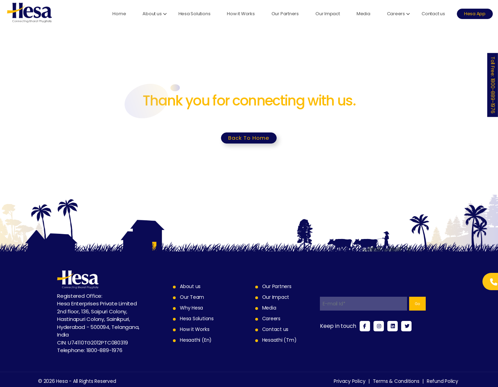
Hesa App (475, 13)
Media (363, 13)
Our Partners (285, 13)
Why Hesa (191, 307)
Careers (271, 318)
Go (417, 303)
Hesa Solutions (194, 13)
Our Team (192, 297)
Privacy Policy (349, 381)
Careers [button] (396, 13)
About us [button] (152, 13)
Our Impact (327, 13)
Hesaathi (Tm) (279, 340)
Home (119, 13)
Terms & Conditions (396, 381)
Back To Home (248, 137)
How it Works (241, 13)
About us (190, 286)
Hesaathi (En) (196, 340)
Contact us (433, 13)
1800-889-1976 (104, 350)
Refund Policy (442, 381)
